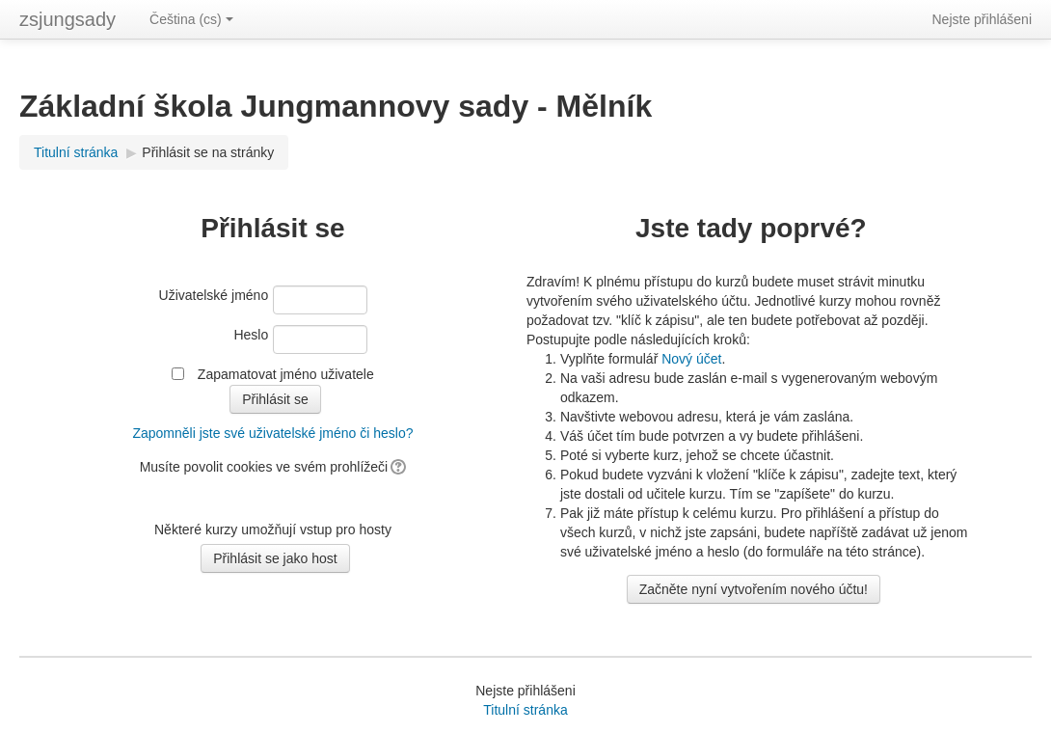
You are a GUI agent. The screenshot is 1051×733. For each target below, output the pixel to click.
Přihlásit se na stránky (208, 152)
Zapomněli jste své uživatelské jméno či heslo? (272, 433)
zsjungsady (67, 19)
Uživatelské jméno (214, 295)
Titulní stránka (76, 152)
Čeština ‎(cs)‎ (191, 19)
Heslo (250, 334)
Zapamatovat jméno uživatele (286, 374)
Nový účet (691, 358)
